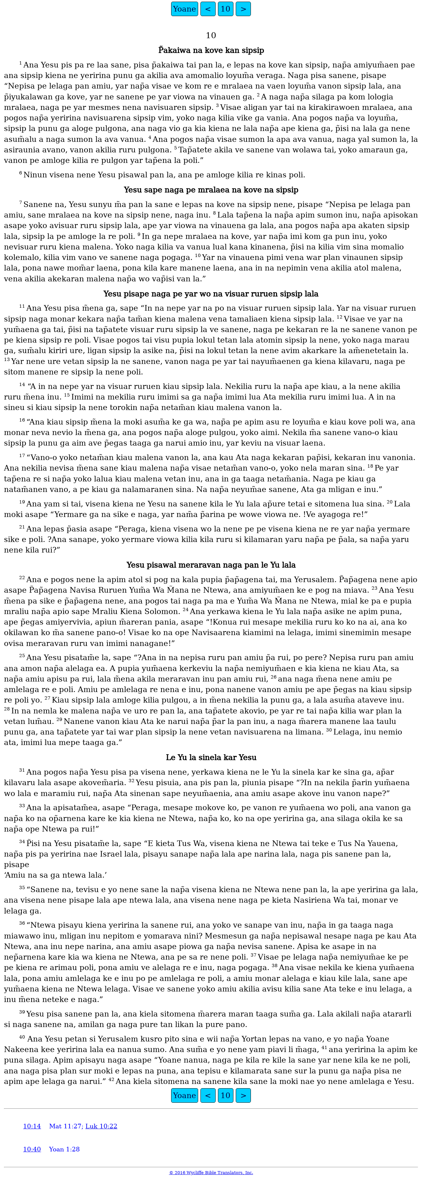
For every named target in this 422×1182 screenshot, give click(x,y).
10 (225, 9)
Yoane (184, 9)
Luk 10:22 (101, 1126)
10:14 (32, 1126)
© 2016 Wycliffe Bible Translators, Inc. (211, 1172)
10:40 (32, 1149)
